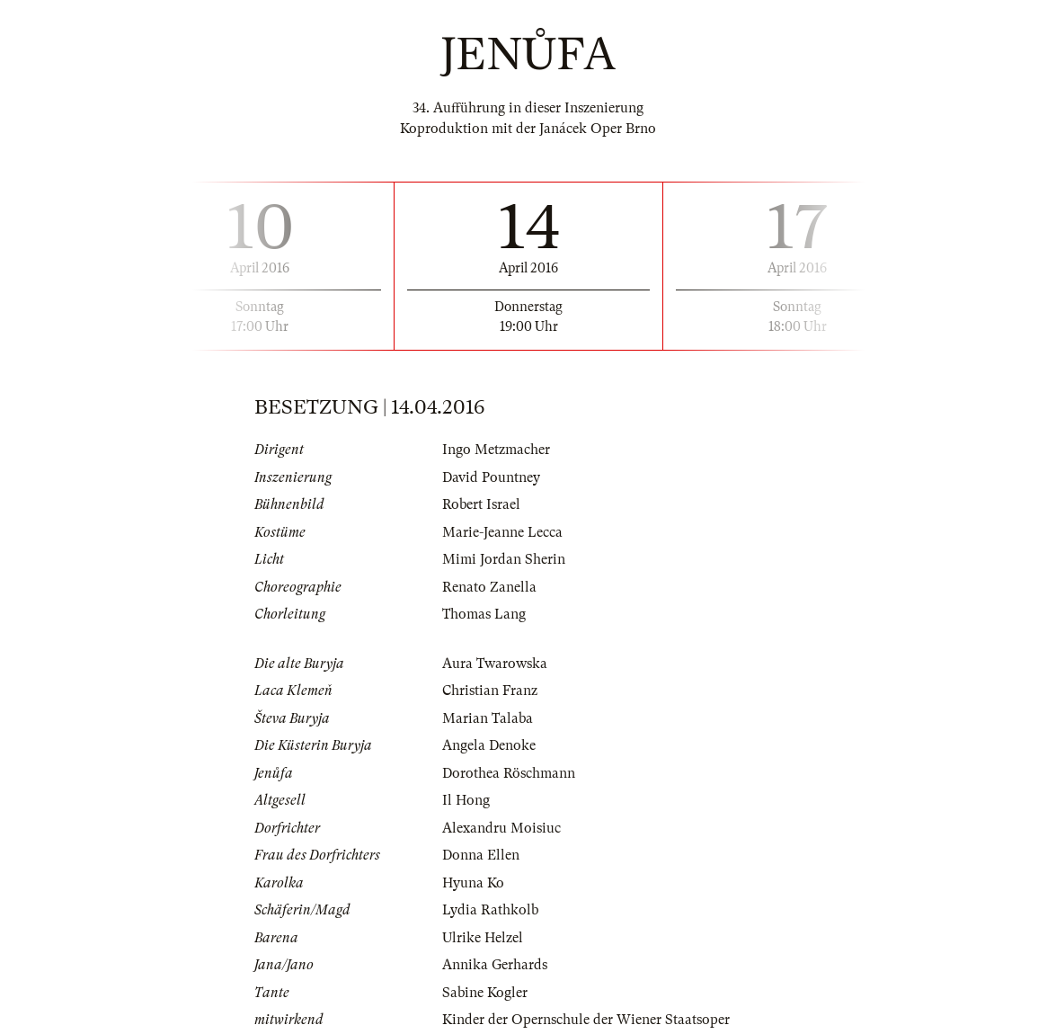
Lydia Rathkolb (490, 910)
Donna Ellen (480, 855)
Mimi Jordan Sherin (503, 559)
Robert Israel (481, 504)
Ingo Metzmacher (496, 449)
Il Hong (466, 800)
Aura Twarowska (494, 663)
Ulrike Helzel (482, 938)
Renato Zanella (489, 587)
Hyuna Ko (473, 883)
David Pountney (491, 477)
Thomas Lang (484, 614)
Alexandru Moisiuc (501, 828)
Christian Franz (489, 690)
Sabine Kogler (485, 993)
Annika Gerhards (494, 965)
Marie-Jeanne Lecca (502, 532)
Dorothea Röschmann (508, 773)
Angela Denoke (489, 745)
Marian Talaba (487, 718)
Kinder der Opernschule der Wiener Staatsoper (586, 1020)
